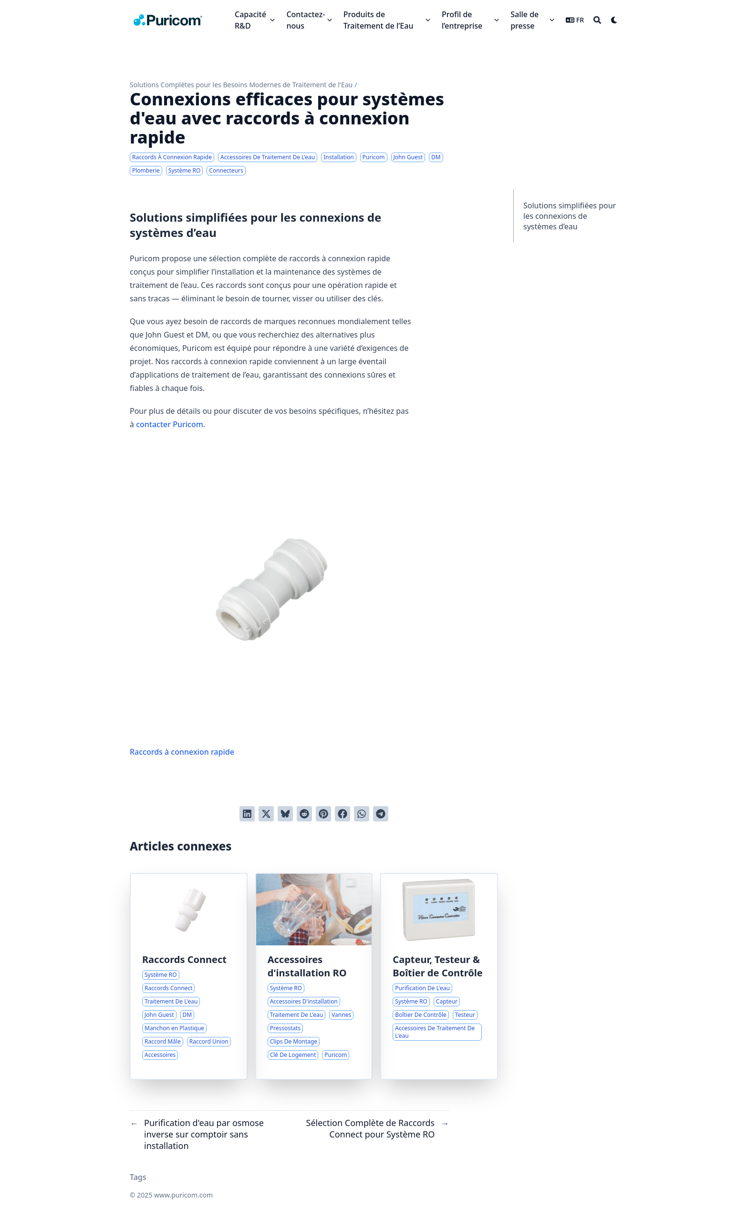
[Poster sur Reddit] (304, 813)
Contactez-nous (305, 20)
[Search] (597, 20)
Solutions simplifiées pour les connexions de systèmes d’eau (569, 216)
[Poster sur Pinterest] (323, 813)
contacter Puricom (169, 424)
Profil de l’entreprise (462, 20)
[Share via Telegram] (380, 813)
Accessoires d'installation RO (307, 966)
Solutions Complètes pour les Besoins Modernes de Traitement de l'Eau (241, 84)
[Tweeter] (266, 813)
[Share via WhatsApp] (361, 813)
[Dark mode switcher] (614, 20)
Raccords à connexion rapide (272, 601)
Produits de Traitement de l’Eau (378, 20)
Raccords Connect (184, 959)
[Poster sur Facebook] (342, 813)
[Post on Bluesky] (285, 813)
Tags (138, 1177)
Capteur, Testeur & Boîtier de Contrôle (437, 966)
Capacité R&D (250, 20)
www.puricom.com (183, 1194)
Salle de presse (524, 20)
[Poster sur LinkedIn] (247, 813)
